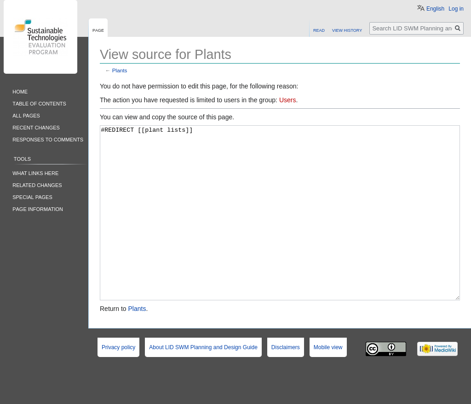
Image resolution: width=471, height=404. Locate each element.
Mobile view (328, 382)
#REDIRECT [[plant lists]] (280, 230)
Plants (119, 70)
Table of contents (39, 103)
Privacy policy (118, 382)
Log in (456, 9)
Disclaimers (285, 382)
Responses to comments (47, 139)
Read (319, 29)
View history (347, 29)
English (435, 9)
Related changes (37, 184)
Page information (37, 208)
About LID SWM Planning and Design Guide (203, 382)
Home (20, 91)
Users (287, 100)
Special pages (32, 196)
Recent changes (36, 127)
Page (98, 29)
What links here (35, 172)
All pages (26, 115)
